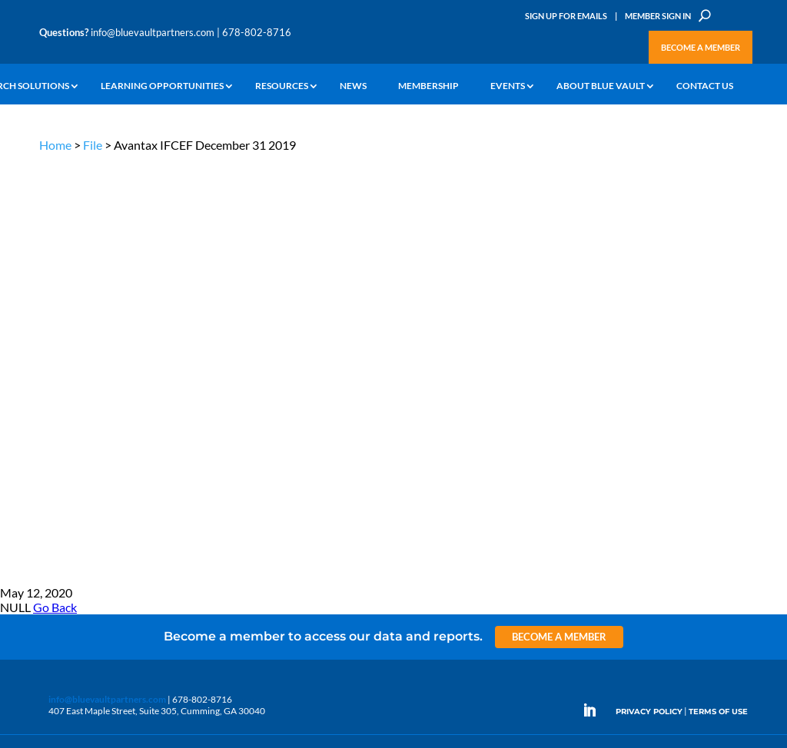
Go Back (55, 186)
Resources (281, 86)
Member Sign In (658, 16)
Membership (428, 86)
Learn (50, 376)
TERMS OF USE (718, 290)
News (353, 86)
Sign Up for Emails (566, 16)
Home (55, 144)
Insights (246, 359)
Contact (55, 500)
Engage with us (681, 416)
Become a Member (700, 47)
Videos (124, 423)
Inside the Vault (261, 394)
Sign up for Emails (646, 609)
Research (58, 412)
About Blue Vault (600, 86)
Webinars (129, 388)
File (92, 144)
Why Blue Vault (70, 482)
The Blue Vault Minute (154, 370)
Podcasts (128, 406)
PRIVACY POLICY (649, 290)
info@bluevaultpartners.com (152, 32)
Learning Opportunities (162, 86)
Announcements (264, 376)
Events (507, 86)
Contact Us (704, 86)
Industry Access (71, 429)
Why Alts (57, 359)
